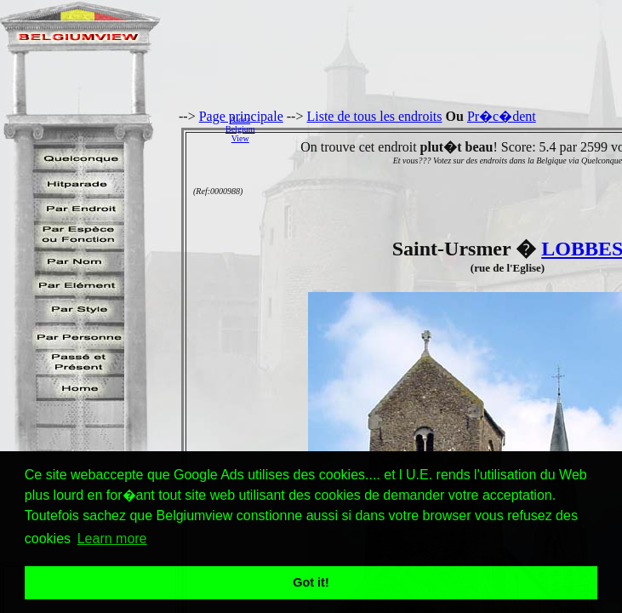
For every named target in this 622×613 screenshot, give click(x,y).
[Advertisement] (443, 128)
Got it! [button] (310, 582)
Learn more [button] (112, 538)
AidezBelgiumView (239, 129)
